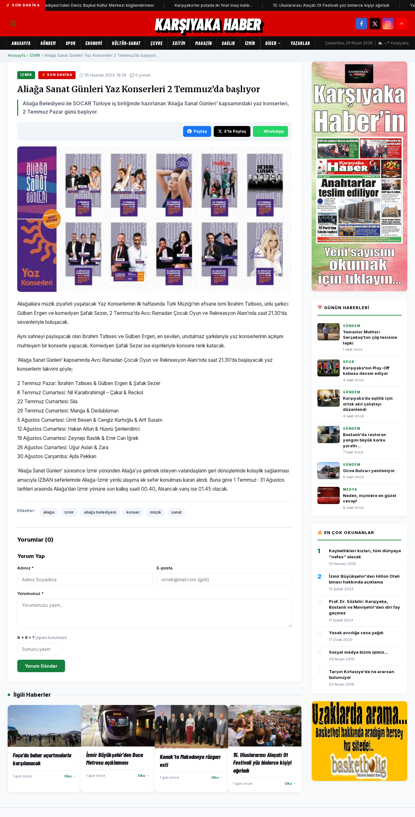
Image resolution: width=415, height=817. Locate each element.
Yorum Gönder (41, 666)
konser (133, 512)
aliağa (48, 512)
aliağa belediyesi (100, 512)
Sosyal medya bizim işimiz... (358, 652)
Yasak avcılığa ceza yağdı (356, 632)
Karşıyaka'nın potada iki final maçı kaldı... (225, 5)
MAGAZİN (203, 43)
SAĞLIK (228, 43)
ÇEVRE (157, 43)
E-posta (165, 567)
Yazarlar (300, 43)
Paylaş (197, 131)
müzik (155, 512)
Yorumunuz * (30, 593)
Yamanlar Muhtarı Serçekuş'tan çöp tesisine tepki (370, 337)
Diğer (273, 43)
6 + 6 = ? (42, 637)
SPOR (71, 43)
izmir (69, 512)
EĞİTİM (179, 43)
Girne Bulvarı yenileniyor (369, 470)
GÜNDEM (48, 43)
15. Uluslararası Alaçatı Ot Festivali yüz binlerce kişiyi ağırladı (343, 5)
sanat (176, 512)
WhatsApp (270, 131)
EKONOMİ (93, 43)
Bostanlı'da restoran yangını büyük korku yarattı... (364, 440)
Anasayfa (21, 43)
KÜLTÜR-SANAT (126, 43)
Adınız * (25, 567)
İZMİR (250, 43)
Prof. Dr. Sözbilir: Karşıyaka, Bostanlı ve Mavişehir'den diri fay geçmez (364, 607)
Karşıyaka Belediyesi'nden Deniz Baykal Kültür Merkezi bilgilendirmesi (99, 5)
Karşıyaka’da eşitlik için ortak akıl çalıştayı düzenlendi (368, 404)
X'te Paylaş (232, 131)
